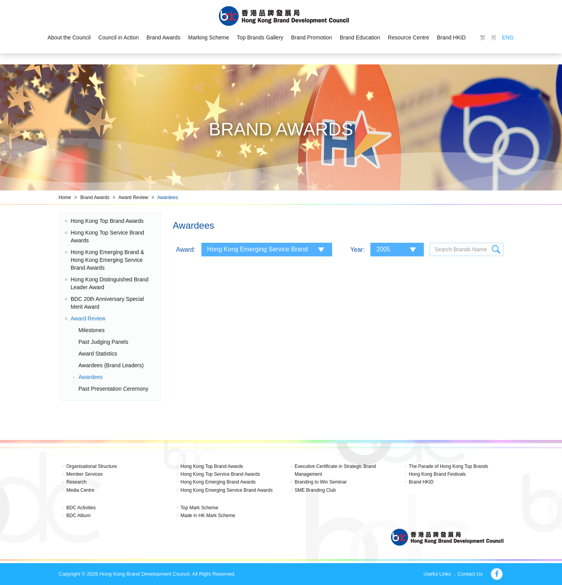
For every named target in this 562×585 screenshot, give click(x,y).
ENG (508, 37)
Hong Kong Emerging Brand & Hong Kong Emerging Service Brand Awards (107, 260)
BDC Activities (81, 507)
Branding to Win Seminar (321, 482)
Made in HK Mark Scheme (208, 515)
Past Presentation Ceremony (113, 389)
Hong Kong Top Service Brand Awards (220, 474)
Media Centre (80, 490)
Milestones (91, 330)
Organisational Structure (91, 466)
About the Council (69, 37)
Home (65, 197)
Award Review (133, 197)
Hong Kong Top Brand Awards (107, 221)
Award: (186, 249)
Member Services (84, 474)
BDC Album (78, 515)
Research (76, 482)
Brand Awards (163, 37)
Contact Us (469, 574)
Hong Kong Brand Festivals (437, 474)
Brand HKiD (451, 37)
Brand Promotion (311, 37)
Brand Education (360, 37)
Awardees (167, 197)
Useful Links (437, 574)
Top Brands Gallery (260, 37)
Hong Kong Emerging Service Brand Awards (227, 490)
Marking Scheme (208, 37)
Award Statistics (97, 353)
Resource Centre (408, 37)
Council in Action (118, 37)
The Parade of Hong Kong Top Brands (448, 466)
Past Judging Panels (103, 342)
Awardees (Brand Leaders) (111, 365)
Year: (357, 249)
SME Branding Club (315, 490)
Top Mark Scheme (200, 507)
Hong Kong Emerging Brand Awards (218, 482)
